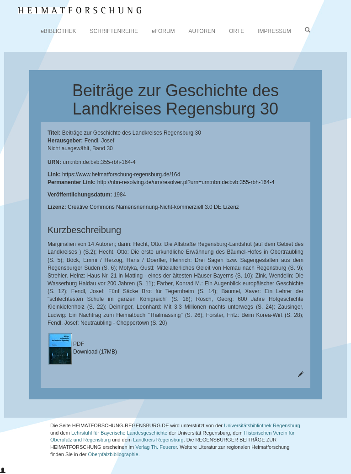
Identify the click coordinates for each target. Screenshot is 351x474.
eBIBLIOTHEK (58, 31)
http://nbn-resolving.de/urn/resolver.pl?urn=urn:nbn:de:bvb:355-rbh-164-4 (186, 182)
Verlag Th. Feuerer (156, 447)
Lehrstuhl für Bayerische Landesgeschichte (119, 433)
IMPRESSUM (274, 31)
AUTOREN (202, 31)
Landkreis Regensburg (158, 439)
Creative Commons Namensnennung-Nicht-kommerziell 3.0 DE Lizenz (153, 207)
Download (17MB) (95, 352)
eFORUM (163, 31)
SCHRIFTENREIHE (114, 31)
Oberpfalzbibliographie (113, 454)
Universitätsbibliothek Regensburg (262, 425)
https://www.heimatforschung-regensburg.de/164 (121, 174)
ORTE (236, 31)
